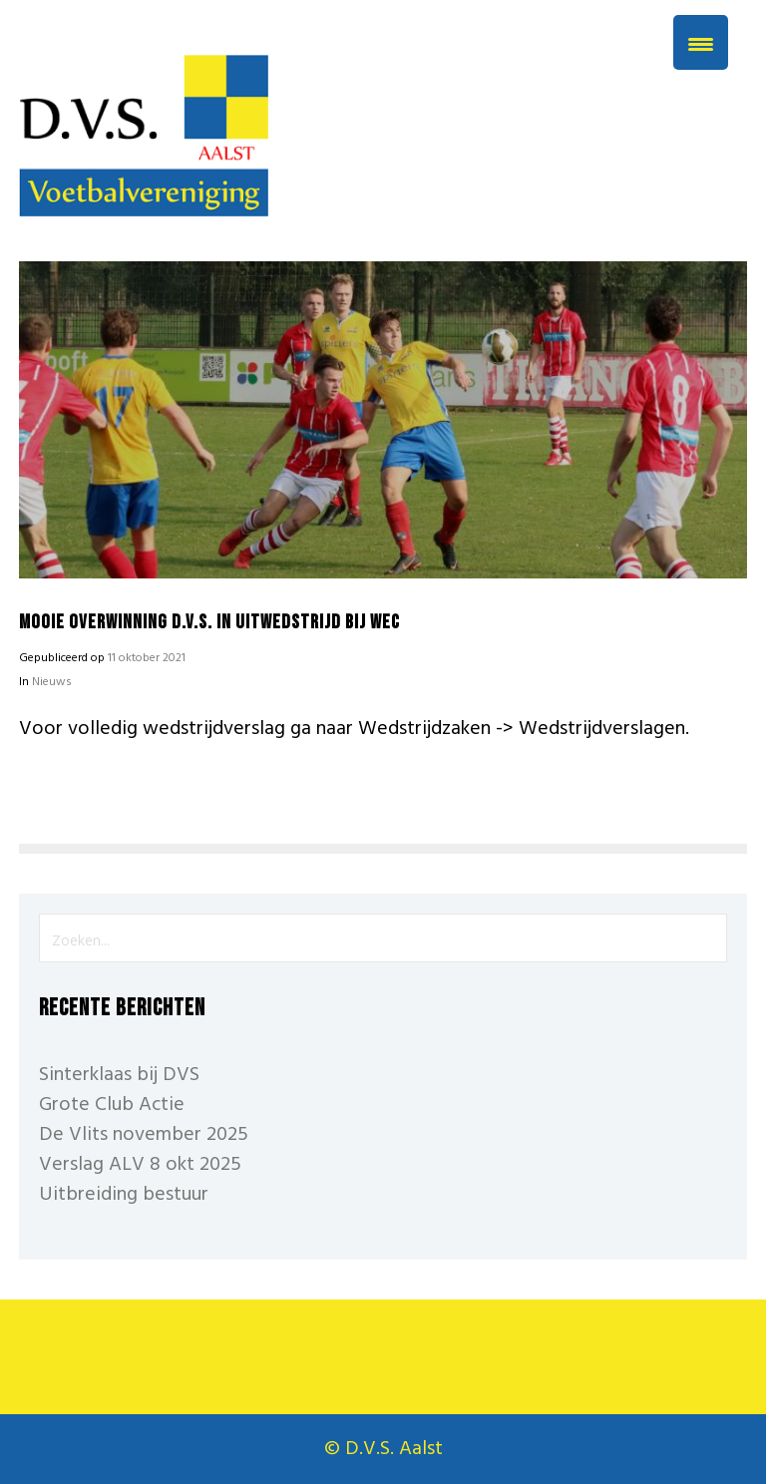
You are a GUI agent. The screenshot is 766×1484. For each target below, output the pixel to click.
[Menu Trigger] (700, 42)
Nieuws (52, 682)
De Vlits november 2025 (143, 1135)
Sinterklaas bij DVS (119, 1075)
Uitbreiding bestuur (123, 1195)
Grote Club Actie (112, 1105)
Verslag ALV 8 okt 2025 (140, 1165)
